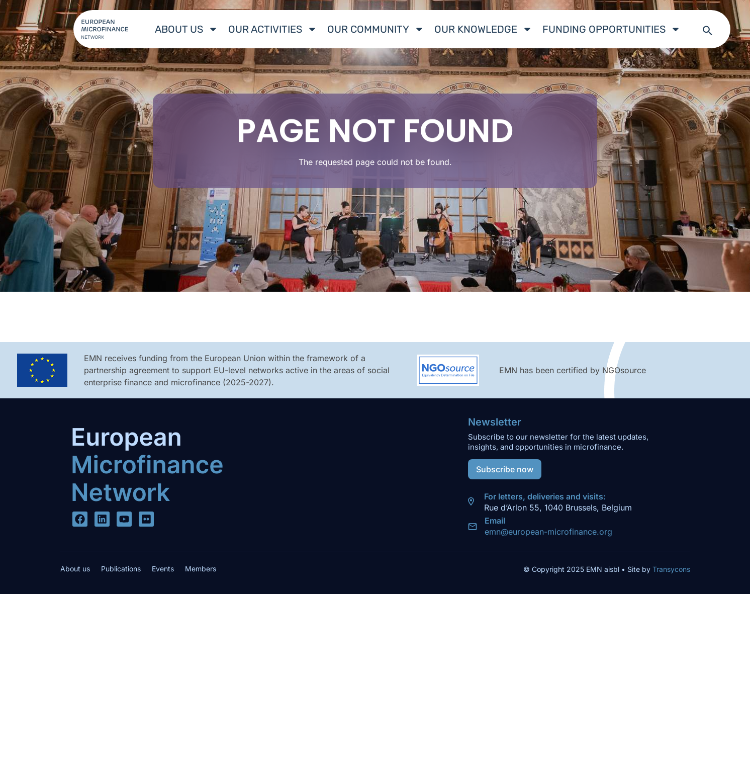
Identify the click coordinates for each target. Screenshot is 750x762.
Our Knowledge (483, 29)
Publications (121, 568)
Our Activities (272, 29)
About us (186, 29)
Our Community (375, 29)
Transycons (670, 569)
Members (200, 568)
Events (163, 568)
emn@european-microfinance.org (548, 532)
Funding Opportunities (611, 29)
